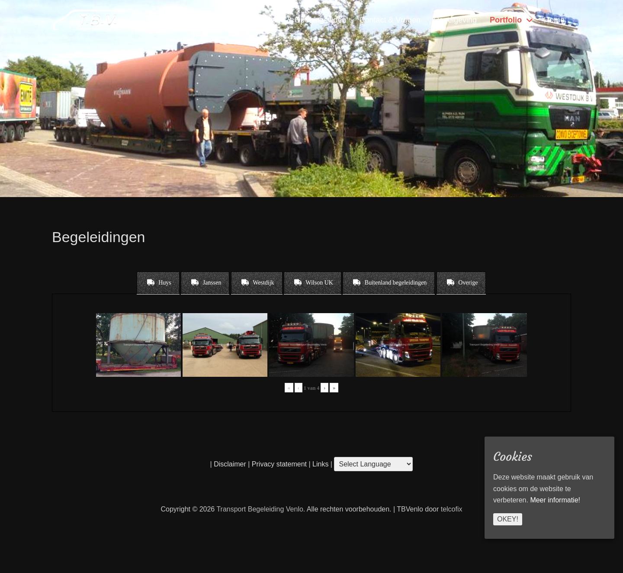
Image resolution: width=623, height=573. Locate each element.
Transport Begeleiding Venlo (259, 509)
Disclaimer (230, 464)
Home (554, 20)
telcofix (451, 509)
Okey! (507, 519)
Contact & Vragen (389, 20)
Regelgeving (455, 20)
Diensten (231, 20)
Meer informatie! (555, 500)
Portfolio (506, 20)
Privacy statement (279, 464)
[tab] (158, 283)
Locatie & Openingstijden (303, 20)
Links (320, 464)
